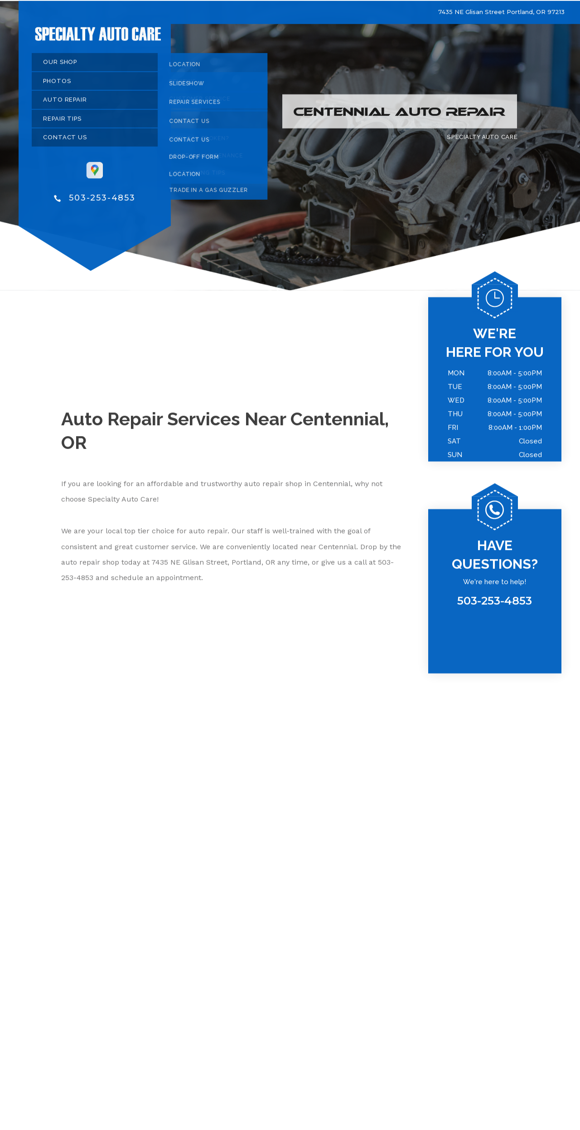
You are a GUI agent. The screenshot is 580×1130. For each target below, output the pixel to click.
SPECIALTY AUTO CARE (482, 140)
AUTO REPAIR (65, 103)
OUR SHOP (60, 66)
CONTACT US (65, 141)
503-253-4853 (102, 202)
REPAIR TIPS (62, 122)
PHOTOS (57, 84)
